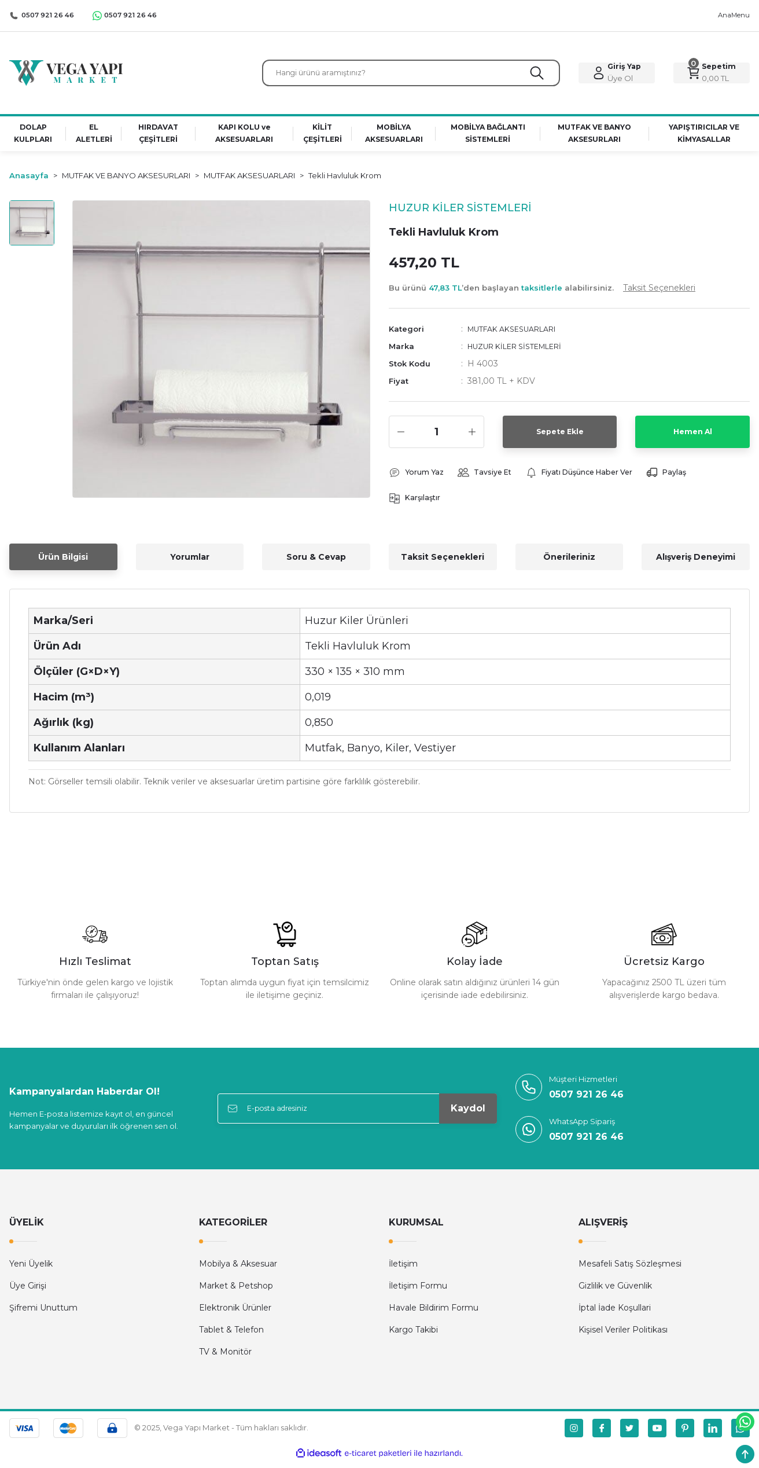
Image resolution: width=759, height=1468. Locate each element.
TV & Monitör (225, 1358)
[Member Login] (617, 75)
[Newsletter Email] (357, 1115)
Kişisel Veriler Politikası (623, 1336)
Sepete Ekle (560, 436)
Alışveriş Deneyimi (695, 563)
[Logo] (66, 74)
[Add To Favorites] (346, 229)
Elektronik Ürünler (235, 1314)
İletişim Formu (418, 1292)
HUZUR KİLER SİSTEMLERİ (523, 351)
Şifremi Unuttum (43, 1314)
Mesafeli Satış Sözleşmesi (630, 1270)
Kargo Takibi (413, 1336)
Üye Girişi (27, 1292)
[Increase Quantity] (472, 436)
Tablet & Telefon (231, 1336)
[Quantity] (436, 436)
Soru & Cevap (316, 563)
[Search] (411, 75)
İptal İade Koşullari (615, 1314)
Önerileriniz (569, 563)
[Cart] (711, 75)
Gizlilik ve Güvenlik (615, 1292)
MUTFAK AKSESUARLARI (519, 333)
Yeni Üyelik (31, 1270)
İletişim (403, 1270)
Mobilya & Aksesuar (238, 1270)
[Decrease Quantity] (400, 436)
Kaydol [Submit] (468, 1114)
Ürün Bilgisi (63, 563)
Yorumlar (189, 563)
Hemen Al (692, 436)
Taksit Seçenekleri (442, 563)
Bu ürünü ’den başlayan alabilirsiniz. (542, 292)
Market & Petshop (236, 1292)
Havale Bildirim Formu (433, 1314)
